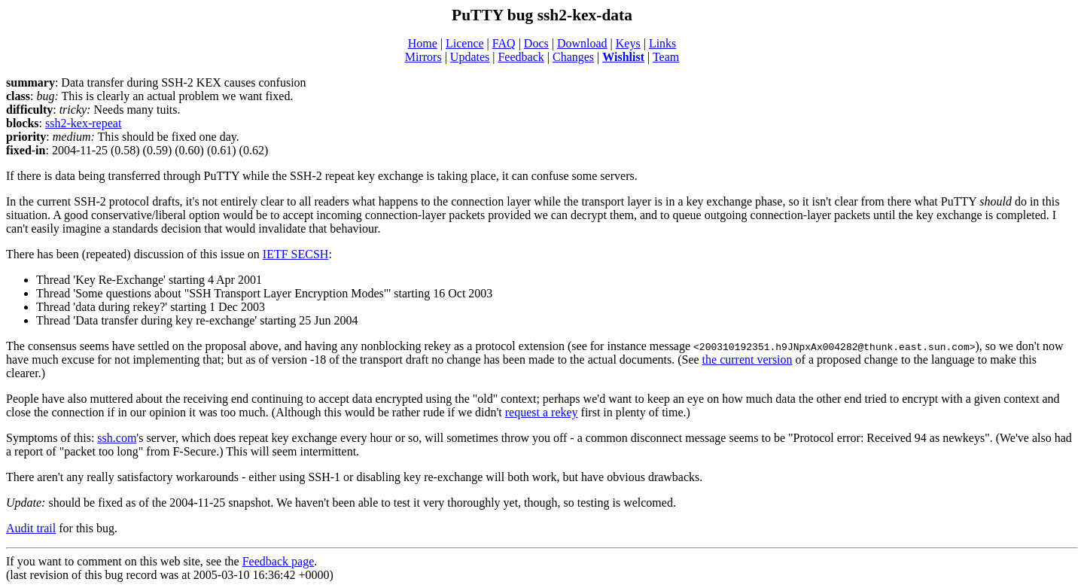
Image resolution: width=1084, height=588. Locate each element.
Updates (469, 56)
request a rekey (541, 412)
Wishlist (623, 56)
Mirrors (423, 56)
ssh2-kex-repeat (83, 123)
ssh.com (116, 437)
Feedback (521, 56)
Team (666, 56)
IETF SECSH (296, 254)
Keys (628, 43)
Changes (573, 56)
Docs (536, 43)
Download (582, 43)
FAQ (504, 43)
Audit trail (31, 528)
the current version (747, 359)
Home (422, 43)
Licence (465, 43)
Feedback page (278, 561)
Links (662, 43)
